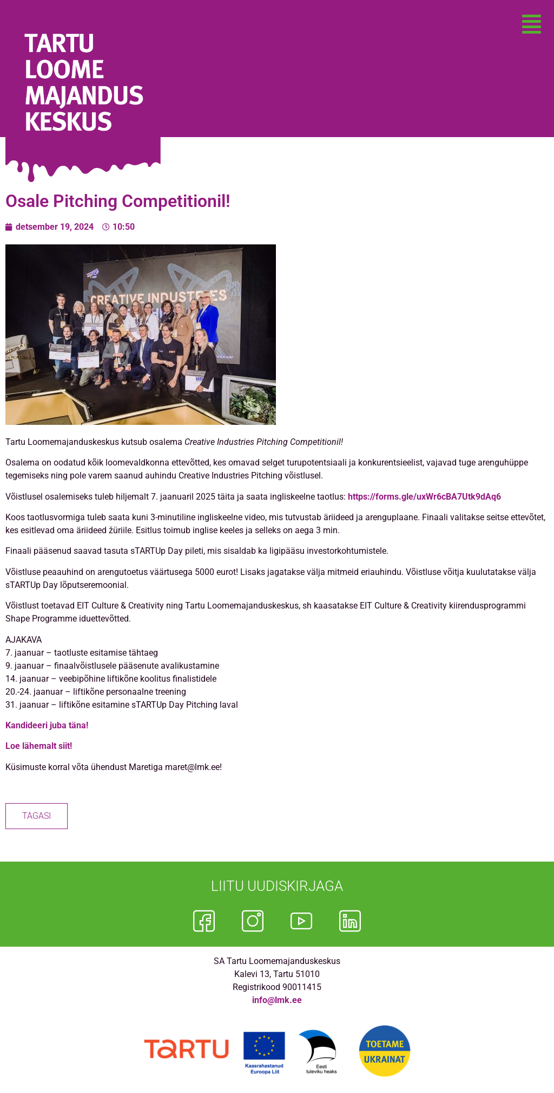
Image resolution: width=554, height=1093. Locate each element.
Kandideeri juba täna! (46, 725)
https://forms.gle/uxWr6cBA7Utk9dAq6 (424, 496)
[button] (532, 24)
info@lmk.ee (277, 1000)
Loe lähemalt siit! (38, 746)
